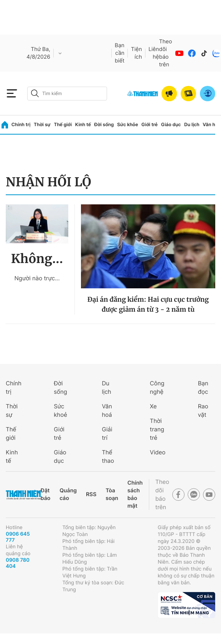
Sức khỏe (127, 124)
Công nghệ (157, 387)
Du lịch (192, 124)
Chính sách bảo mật (135, 494)
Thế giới (63, 124)
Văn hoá (107, 410)
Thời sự (42, 124)
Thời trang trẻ (157, 429)
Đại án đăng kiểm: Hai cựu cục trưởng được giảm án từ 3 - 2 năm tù (148, 304)
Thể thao (108, 456)
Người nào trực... (36, 278)
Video (158, 452)
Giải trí (107, 433)
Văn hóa (212, 124)
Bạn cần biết (119, 53)
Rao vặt (203, 410)
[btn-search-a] (35, 93)
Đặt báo (45, 494)
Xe (153, 406)
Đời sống (104, 124)
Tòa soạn (112, 494)
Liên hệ (153, 53)
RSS (91, 494)
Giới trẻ (150, 124)
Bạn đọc (203, 387)
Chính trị (21, 124)
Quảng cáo (68, 494)
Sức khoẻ (60, 410)
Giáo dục (171, 124)
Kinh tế (83, 124)
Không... (37, 258)
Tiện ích (136, 53)
